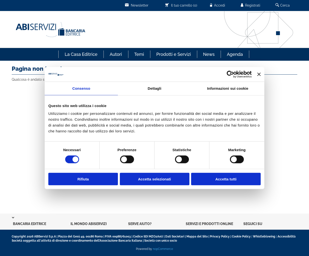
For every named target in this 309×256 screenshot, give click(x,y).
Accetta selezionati (154, 179)
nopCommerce (163, 249)
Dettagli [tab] (154, 88)
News (209, 54)
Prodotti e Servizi (173, 54)
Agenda (235, 54)
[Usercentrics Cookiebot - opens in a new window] (230, 74)
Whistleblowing (264, 236)
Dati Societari (174, 236)
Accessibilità (287, 236)
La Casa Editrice (81, 54)
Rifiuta (83, 179)
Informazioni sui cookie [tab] (227, 88)
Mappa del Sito (197, 236)
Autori (116, 54)
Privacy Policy (220, 236)
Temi (139, 54)
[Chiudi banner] (259, 74)
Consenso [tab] (81, 88)
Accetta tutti (226, 179)
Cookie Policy (241, 236)
